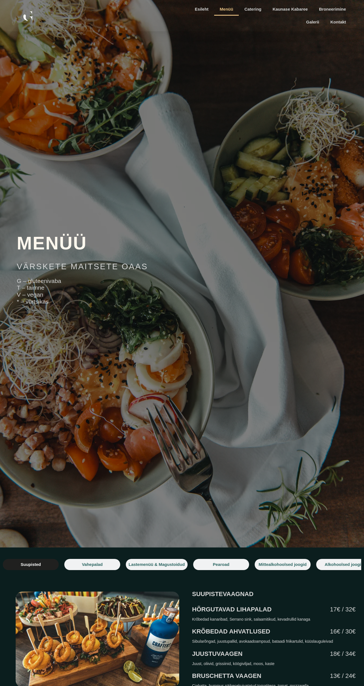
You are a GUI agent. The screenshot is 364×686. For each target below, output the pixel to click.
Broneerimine (332, 9)
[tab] (31, 564)
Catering (252, 9)
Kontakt (338, 22)
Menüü (226, 9)
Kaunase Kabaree (290, 9)
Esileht (202, 9)
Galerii (312, 22)
